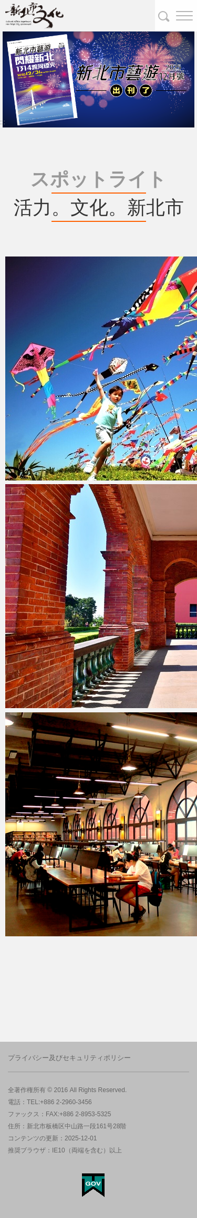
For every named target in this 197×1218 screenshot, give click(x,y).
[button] (176, 15)
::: (2, 122)
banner (16, 35)
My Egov (93, 1185)
